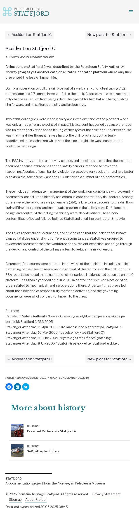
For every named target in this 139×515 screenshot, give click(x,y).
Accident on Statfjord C (32, 35)
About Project (36, 499)
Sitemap (15, 499)
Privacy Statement (106, 494)
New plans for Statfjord (107, 35)
